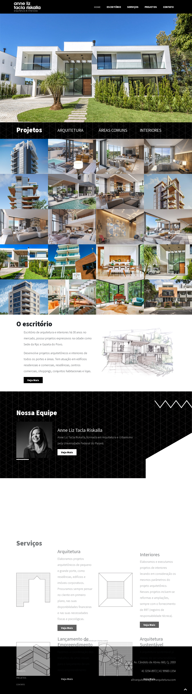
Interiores (150, 130)
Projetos (151, 7)
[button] (14, 68)
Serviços (132, 7)
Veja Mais (33, 380)
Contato (168, 7)
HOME (19, 657)
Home (98, 7)
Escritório (114, 7)
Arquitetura (70, 130)
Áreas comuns (113, 130)
